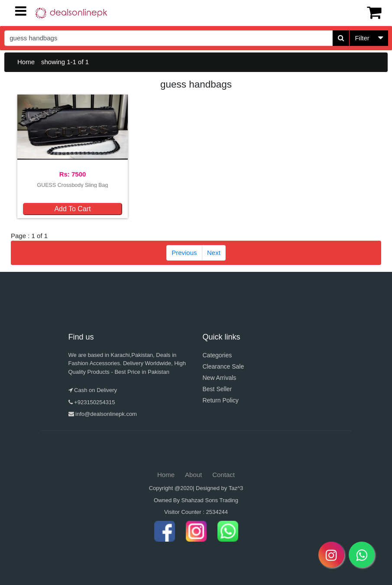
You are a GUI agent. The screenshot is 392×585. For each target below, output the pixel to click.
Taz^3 (236, 488)
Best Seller (217, 389)
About (193, 474)
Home (26, 61)
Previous (184, 252)
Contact (223, 474)
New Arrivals (219, 377)
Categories (217, 355)
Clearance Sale (223, 366)
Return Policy (221, 400)
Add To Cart (72, 208)
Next (213, 252)
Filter (362, 38)
